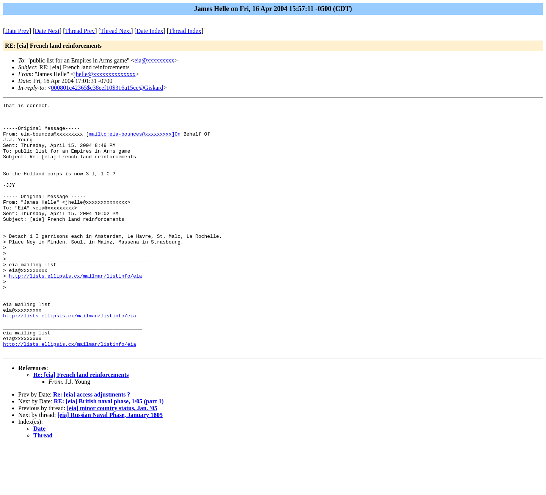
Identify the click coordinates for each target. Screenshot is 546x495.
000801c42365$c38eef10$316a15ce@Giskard (107, 87)
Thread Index (185, 31)
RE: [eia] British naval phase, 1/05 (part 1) (109, 451)
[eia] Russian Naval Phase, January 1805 (110, 465)
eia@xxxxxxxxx (154, 60)
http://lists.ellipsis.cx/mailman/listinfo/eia (75, 311)
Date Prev (17, 31)
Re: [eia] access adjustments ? (91, 444)
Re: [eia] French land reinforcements (81, 425)
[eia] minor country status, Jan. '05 (112, 458)
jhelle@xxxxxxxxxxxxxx (104, 74)
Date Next (47, 31)
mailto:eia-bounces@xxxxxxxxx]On (134, 140)
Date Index (149, 31)
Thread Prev (80, 31)
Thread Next (115, 31)
